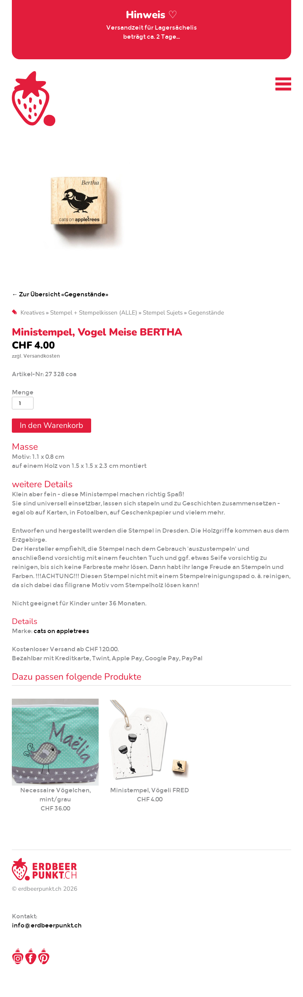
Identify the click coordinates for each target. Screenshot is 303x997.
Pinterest (44, 956)
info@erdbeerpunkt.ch (47, 925)
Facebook (31, 956)
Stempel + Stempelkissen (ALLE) (93, 313)
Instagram (18, 956)
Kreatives (33, 313)
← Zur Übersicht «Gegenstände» (60, 294)
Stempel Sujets (163, 313)
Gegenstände (206, 313)
